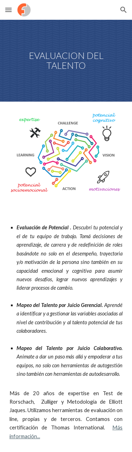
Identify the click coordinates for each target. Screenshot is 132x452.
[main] (66, 60)
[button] (8, 9)
